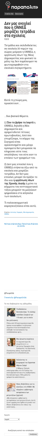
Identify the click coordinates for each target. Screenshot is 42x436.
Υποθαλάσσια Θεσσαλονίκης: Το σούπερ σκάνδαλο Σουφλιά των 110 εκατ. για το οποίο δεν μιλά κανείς (21, 314)
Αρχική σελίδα (21, 225)
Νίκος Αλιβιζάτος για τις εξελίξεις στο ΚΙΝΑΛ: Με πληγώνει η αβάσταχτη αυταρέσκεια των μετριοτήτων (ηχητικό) (21, 389)
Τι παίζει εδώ (9, 14)
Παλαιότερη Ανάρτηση (30, 224)
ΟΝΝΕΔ (6, 214)
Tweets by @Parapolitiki (15, 297)
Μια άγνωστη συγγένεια (25, 339)
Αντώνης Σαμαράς (16, 212)
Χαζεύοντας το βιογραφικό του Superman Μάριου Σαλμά (25, 362)
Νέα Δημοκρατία (28, 212)
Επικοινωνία (19, 14)
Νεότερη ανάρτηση (11, 224)
